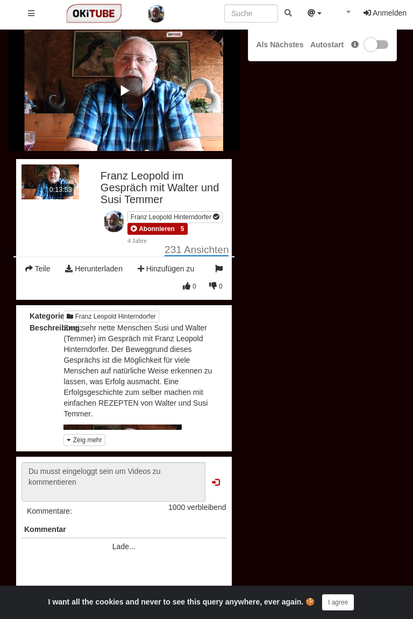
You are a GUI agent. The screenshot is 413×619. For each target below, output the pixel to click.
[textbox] (342, 15)
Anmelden (385, 13)
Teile (37, 268)
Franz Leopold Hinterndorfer (175, 217)
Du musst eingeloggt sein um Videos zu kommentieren (113, 482)
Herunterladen (94, 268)
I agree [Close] (338, 602)
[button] (152, 229)
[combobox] (342, 15)
